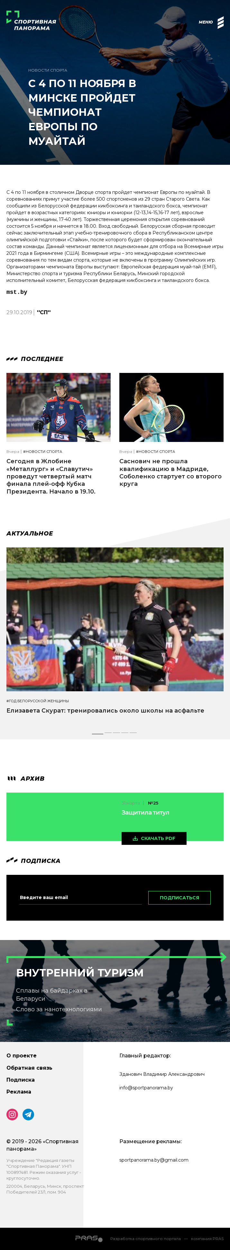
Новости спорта (47, 70)
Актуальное (29, 533)
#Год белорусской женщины (37, 701)
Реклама (18, 1092)
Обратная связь (29, 1068)
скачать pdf (158, 838)
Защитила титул (145, 812)
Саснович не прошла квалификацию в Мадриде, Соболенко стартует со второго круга (170, 472)
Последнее (34, 359)
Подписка (20, 1080)
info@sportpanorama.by (146, 1088)
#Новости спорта (42, 452)
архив (25, 778)
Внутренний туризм (80, 972)
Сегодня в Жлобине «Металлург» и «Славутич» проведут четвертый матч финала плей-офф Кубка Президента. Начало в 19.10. (51, 476)
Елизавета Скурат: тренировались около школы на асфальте (105, 710)
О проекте (21, 1056)
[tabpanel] (115, 636)
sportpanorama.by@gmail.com (154, 1160)
